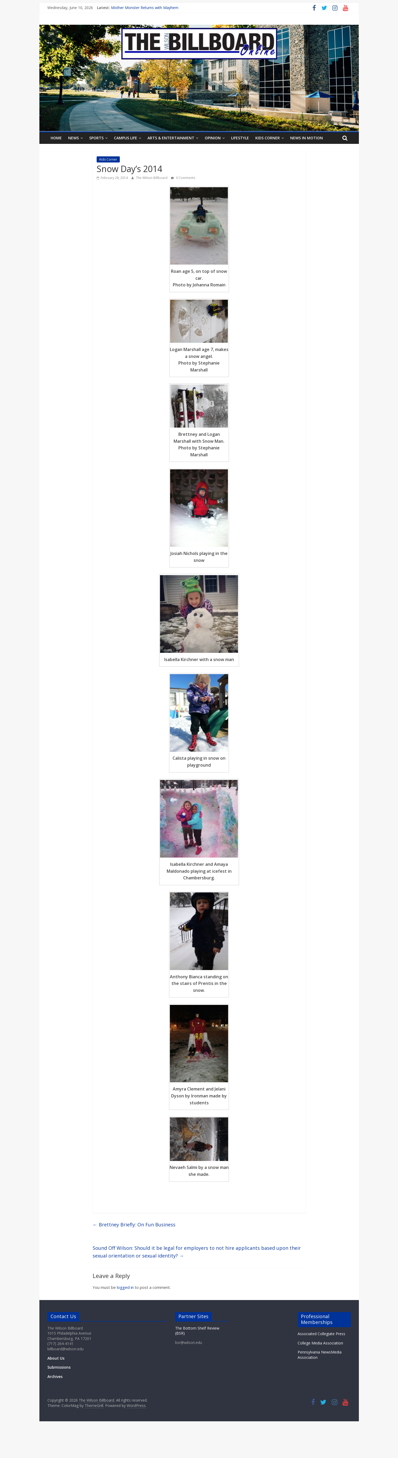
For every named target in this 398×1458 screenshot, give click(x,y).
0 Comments (183, 178)
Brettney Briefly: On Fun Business (134, 1224)
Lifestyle (240, 137)
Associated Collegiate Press (321, 1333)
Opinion (213, 137)
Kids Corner (267, 137)
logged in (125, 1287)
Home (56, 137)
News (73, 137)
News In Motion (306, 137)
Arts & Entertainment (170, 137)
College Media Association (320, 1343)
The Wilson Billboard (152, 178)
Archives (55, 1376)
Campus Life (125, 137)
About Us (55, 1358)
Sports (96, 137)
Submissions (59, 1367)
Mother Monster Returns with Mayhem (144, 7)
